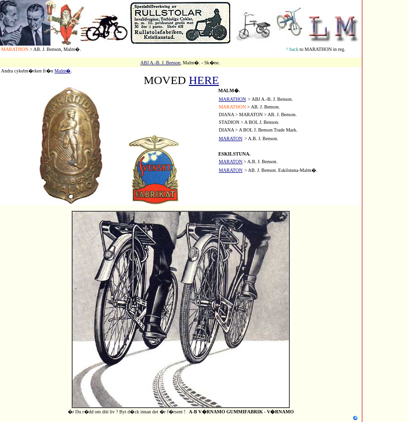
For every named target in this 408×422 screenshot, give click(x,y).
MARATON (230, 161)
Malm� (62, 70)
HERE (204, 80)
